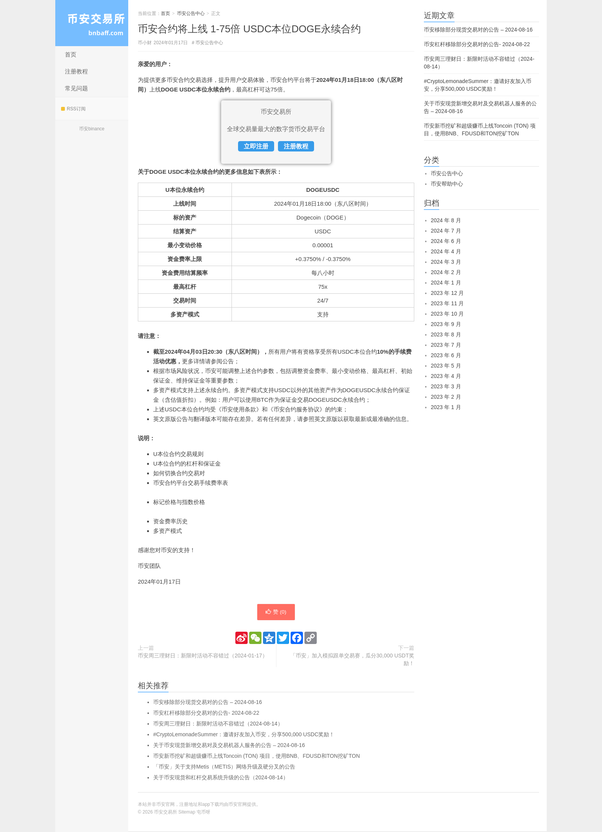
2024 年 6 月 (446, 241)
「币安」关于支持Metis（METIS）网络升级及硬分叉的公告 (224, 767)
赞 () (276, 612)
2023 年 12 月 (447, 293)
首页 (70, 54)
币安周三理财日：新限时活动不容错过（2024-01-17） (203, 656)
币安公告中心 (191, 13)
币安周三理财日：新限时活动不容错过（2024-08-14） (218, 724)
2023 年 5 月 (446, 366)
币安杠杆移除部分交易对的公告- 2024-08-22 (206, 714)
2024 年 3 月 (446, 262)
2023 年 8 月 (446, 334)
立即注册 (256, 146)
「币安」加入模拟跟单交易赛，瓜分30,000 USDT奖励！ (352, 660)
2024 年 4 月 (446, 251)
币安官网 (237, 805)
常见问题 (76, 88)
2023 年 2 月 (446, 397)
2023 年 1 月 (446, 407)
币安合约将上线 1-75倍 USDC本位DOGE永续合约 (249, 29)
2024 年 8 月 (446, 220)
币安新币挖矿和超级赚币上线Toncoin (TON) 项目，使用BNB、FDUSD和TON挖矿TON (256, 757)
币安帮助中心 (447, 184)
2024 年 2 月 (446, 272)
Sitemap (187, 812)
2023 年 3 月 (446, 386)
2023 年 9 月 (446, 324)
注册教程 (76, 71)
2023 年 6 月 (446, 355)
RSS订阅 (73, 108)
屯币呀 (203, 812)
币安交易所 (91, 23)
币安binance (91, 128)
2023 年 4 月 (446, 376)
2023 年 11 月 (447, 303)
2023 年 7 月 (446, 345)
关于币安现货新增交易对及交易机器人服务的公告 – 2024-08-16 (229, 746)
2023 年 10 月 (447, 314)
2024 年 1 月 (446, 283)
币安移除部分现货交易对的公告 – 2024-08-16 (207, 703)
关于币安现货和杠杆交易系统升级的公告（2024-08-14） (220, 778)
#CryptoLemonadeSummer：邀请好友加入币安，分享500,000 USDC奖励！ (243, 735)
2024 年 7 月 (446, 231)
